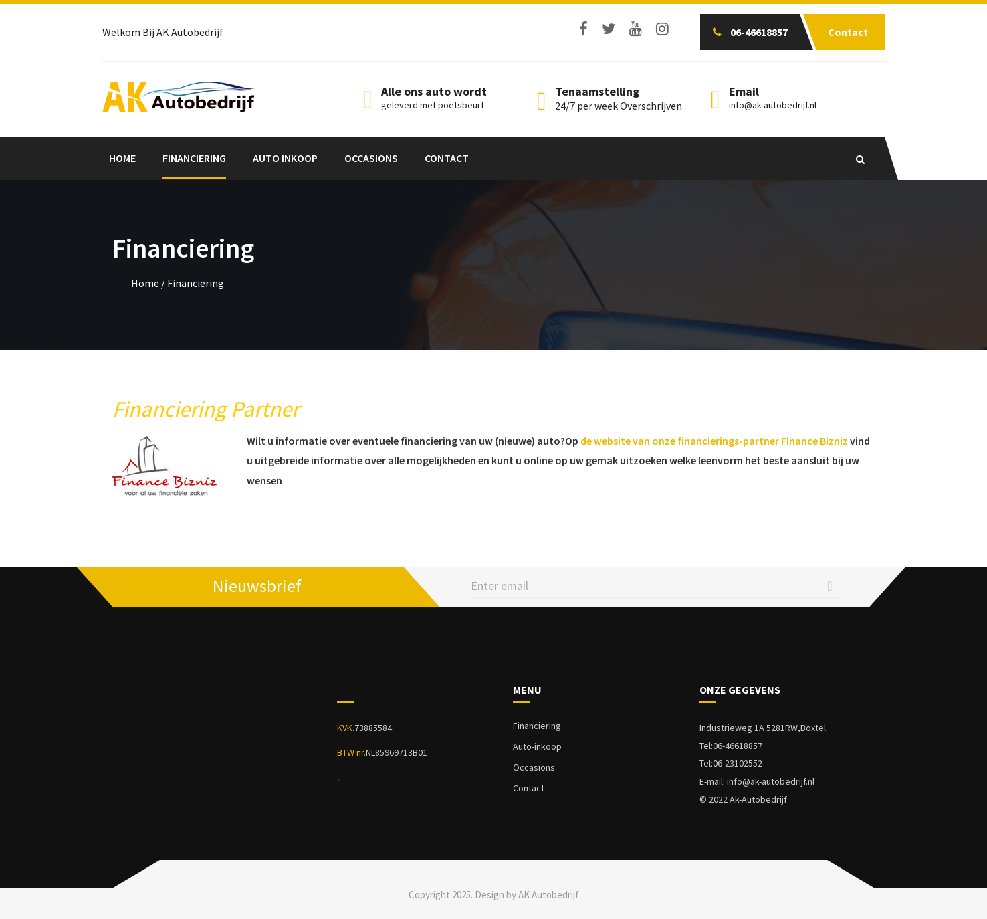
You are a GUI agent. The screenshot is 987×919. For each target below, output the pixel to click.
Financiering (194, 158)
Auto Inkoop (285, 158)
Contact (447, 158)
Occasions (371, 158)
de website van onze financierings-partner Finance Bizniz (714, 440)
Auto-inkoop (537, 746)
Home (122, 158)
